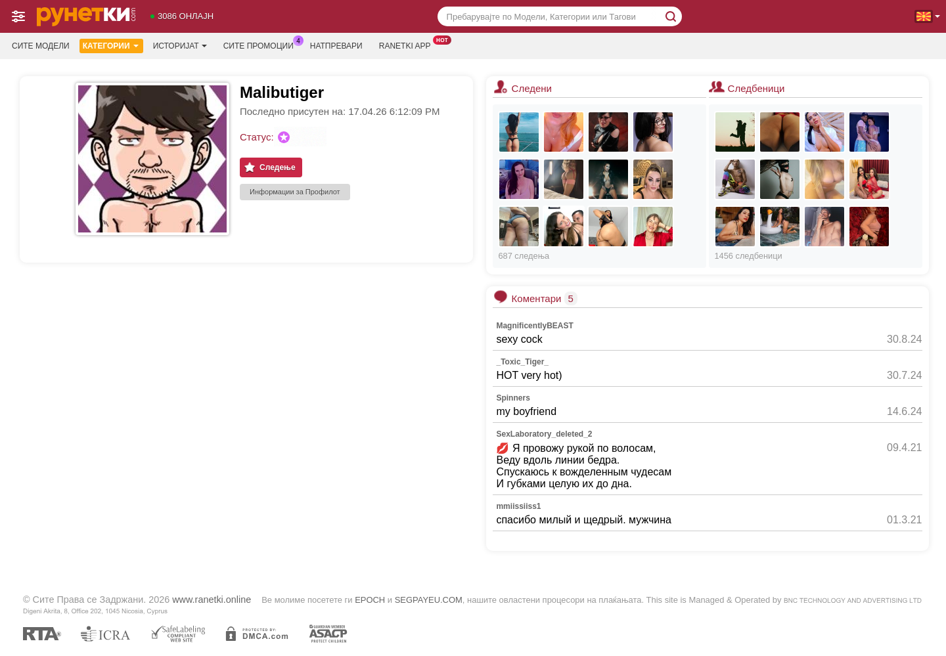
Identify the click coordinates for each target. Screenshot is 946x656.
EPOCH (370, 600)
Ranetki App (408, 45)
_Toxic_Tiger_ (522, 361)
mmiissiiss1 (518, 506)
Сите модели (41, 46)
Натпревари (336, 46)
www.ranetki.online (211, 599)
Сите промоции (261, 45)
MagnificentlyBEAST (534, 325)
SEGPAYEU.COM (428, 600)
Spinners (512, 398)
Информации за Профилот (295, 192)
